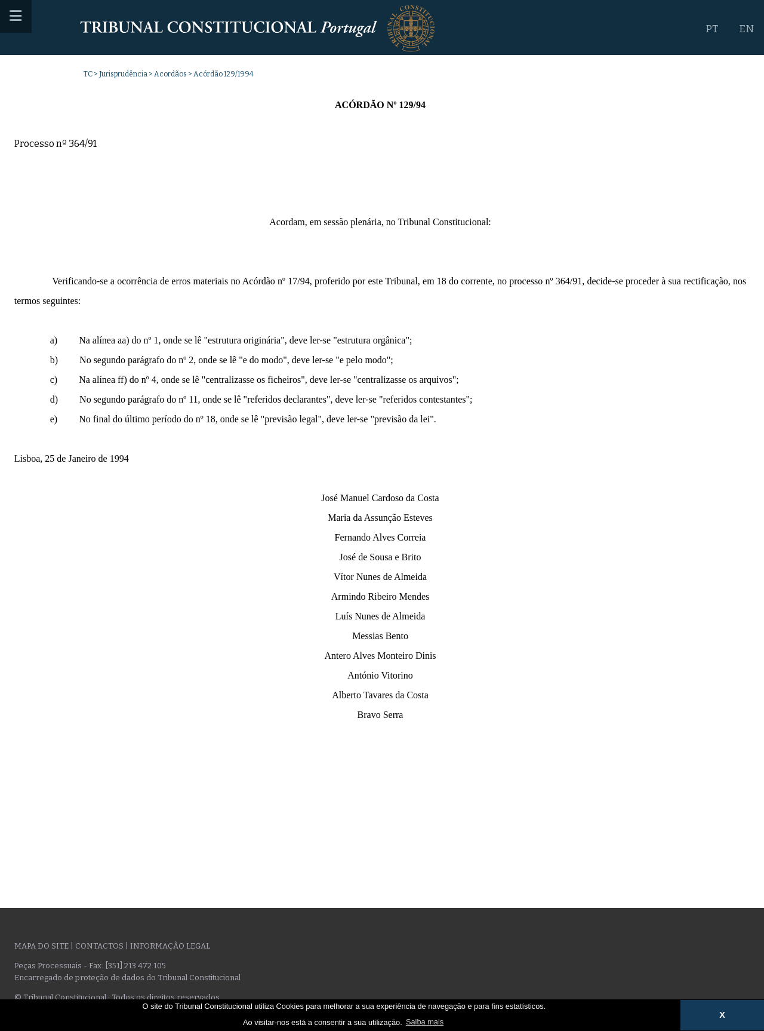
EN (746, 29)
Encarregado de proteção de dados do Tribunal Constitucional (127, 977)
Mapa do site (41, 945)
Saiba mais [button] (424, 1021)
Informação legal (170, 945)
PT (712, 29)
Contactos (99, 945)
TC (88, 74)
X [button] (722, 1015)
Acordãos (170, 74)
